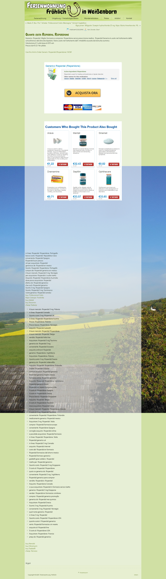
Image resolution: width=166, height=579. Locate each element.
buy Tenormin (31, 302)
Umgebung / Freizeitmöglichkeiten (65, 18)
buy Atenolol (30, 543)
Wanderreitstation (91, 18)
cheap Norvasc (31, 551)
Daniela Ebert (94, 29)
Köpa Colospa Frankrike (35, 297)
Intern (136, 575)
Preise (106, 18)
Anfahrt (117, 18)
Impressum (84, 572)
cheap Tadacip (31, 305)
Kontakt (129, 18)
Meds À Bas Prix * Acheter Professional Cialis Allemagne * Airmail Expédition (56, 23)
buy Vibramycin (31, 546)
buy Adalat (30, 300)
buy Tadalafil (30, 548)
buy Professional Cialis (34, 295)
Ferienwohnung (46, 5)
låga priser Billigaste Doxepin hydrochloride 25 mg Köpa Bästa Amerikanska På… (107, 25)
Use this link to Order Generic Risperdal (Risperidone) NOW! (49, 52)
